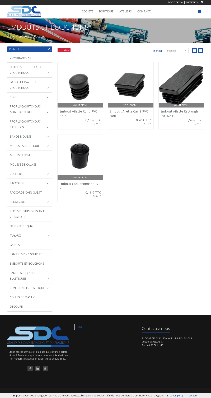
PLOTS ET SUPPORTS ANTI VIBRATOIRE (27, 214)
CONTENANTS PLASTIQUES (29, 288)
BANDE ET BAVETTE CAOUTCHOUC (29, 85)
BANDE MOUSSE (29, 136)
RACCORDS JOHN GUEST (26, 192)
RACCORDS (29, 183)
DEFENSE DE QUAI (22, 226)
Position (176, 50)
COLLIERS (29, 174)
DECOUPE (16, 306)
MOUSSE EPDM (20, 155)
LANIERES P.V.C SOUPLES (26, 254)
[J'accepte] (192, 395)
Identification (175, 2)
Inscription (192, 2)
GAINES (15, 245)
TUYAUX (29, 235)
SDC (80, 327)
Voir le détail (80, 105)
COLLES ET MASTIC (22, 297)
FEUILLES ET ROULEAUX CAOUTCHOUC (29, 70)
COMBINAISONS (20, 58)
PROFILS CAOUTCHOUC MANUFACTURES (29, 109)
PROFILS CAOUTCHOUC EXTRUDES (29, 124)
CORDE (29, 97)
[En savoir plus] (174, 395)
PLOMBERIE (29, 202)
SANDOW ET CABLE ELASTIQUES (29, 275)
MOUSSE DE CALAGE (23, 164)
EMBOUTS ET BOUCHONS (32, 36)
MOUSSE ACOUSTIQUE (29, 146)
